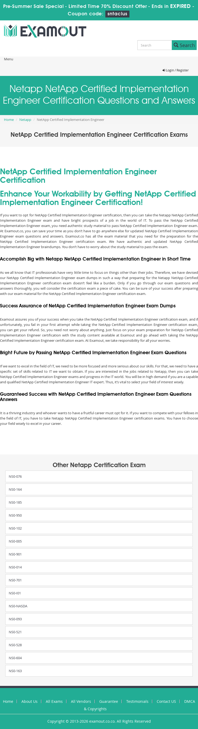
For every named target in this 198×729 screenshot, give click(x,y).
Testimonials (137, 701)
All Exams (54, 701)
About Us (29, 701)
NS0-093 (15, 619)
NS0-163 (15, 670)
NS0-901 (15, 554)
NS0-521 (15, 632)
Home (9, 119)
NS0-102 (15, 528)
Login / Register (176, 70)
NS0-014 (15, 567)
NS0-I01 (15, 593)
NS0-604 (15, 657)
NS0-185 (15, 502)
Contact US (166, 701)
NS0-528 (15, 645)
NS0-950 (15, 515)
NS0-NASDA (18, 606)
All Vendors (81, 701)
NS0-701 (15, 580)
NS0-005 (15, 541)
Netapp (25, 119)
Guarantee (108, 701)
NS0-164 (15, 489)
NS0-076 (15, 476)
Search (184, 45)
